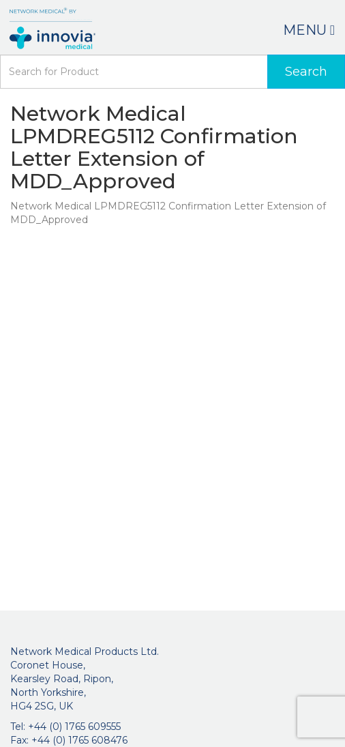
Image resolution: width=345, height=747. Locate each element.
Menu (309, 30)
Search (306, 71)
